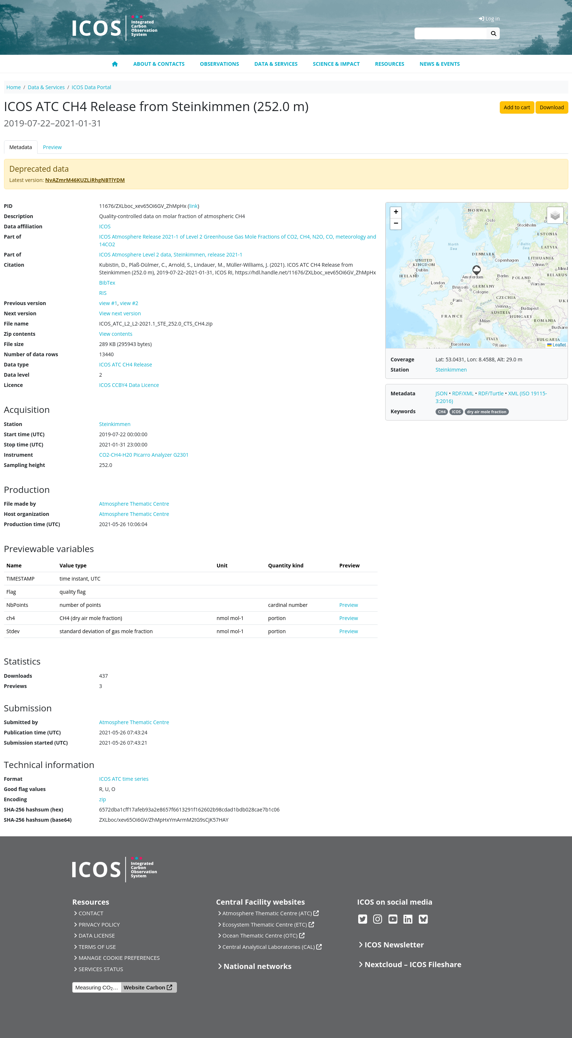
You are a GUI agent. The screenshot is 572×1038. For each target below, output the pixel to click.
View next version (120, 313)
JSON (442, 393)
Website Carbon (144, 987)
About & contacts (159, 63)
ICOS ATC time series (123, 778)
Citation (14, 264)
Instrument (18, 454)
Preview (52, 147)
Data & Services (276, 63)
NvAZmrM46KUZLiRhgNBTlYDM (85, 179)
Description (19, 216)
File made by (20, 503)
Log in (489, 18)
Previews (15, 686)
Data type (16, 364)
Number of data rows (31, 354)
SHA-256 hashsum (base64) (38, 819)
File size (14, 344)
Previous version (25, 303)
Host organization (26, 513)
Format (13, 778)
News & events (440, 63)
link (193, 205)
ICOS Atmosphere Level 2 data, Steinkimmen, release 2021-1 (171, 254)
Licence (13, 384)
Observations (219, 63)
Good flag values (25, 789)
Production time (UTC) (32, 524)
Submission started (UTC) (36, 742)
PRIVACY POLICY (99, 924)
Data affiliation (23, 226)
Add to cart (517, 107)
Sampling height (24, 464)
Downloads (18, 675)
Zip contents (20, 333)
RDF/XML (463, 393)
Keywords (403, 411)
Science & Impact (336, 63)
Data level (17, 374)
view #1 (108, 303)
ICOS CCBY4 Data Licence (129, 384)
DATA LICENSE (96, 935)
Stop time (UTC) (23, 444)
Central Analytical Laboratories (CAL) (269, 946)
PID (8, 205)
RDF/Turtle (491, 393)
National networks (257, 966)
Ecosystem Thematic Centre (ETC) (265, 924)
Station (13, 424)
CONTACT (90, 913)
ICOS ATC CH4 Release (125, 364)
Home (14, 87)
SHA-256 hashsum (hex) (33, 809)
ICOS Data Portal (91, 87)
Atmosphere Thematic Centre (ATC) (267, 913)
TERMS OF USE (97, 946)
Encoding (15, 799)
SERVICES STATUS (100, 969)
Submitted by (21, 722)
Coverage (402, 359)
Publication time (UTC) (32, 732)
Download (552, 107)
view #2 (129, 303)
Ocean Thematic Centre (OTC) (260, 935)
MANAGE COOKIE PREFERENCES (119, 957)
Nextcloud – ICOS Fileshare (412, 964)
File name (16, 323)
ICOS (105, 226)
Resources (389, 63)
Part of (12, 236)
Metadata (20, 147)
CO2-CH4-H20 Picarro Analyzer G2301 (144, 454)
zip (102, 799)
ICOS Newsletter (394, 945)
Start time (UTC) (24, 434)
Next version (20, 313)
